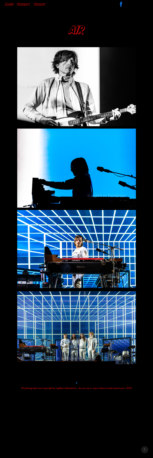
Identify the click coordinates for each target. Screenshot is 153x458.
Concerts (23, 4)
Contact (39, 4)
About (9, 4)
